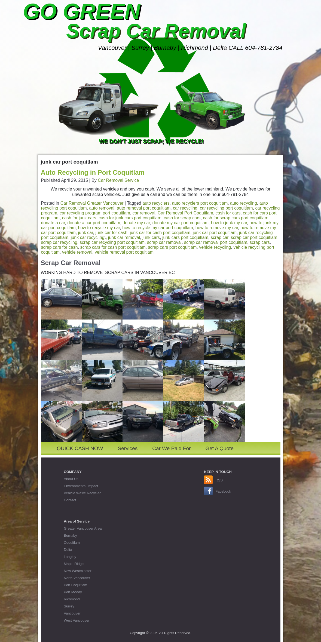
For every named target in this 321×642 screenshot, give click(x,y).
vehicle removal (77, 252)
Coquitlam (72, 542)
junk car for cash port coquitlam (160, 232)
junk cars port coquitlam (185, 237)
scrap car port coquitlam (254, 237)
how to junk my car (229, 222)
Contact (70, 500)
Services (127, 448)
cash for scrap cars (182, 218)
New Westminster (77, 571)
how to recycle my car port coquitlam (157, 227)
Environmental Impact (81, 486)
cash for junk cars (79, 218)
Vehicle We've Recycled (82, 493)
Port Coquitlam (75, 585)
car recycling (185, 208)
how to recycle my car (99, 227)
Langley (70, 557)
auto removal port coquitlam (143, 208)
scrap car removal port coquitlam (215, 242)
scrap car (219, 237)
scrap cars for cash (59, 247)
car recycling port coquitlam (226, 208)
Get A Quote (219, 448)
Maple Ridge (74, 564)
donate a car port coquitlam (93, 222)
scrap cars (260, 242)
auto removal (101, 208)
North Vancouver (77, 578)
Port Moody (73, 592)
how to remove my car (216, 227)
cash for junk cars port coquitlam (130, 218)
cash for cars (228, 213)
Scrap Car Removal (156, 31)
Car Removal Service (118, 180)
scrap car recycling (59, 242)
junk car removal (124, 237)
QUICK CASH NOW (80, 448)
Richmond (72, 599)
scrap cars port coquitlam (172, 247)
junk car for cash (111, 232)
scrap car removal (164, 242)
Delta (68, 550)
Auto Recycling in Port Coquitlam (93, 172)
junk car (85, 232)
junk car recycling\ (88, 237)
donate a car (53, 222)
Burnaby (70, 535)
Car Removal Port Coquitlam (185, 213)
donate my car (136, 222)
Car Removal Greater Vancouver (92, 203)
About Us (71, 479)
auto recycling (243, 203)
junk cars (151, 237)
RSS (219, 480)
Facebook (223, 491)
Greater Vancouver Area (83, 528)
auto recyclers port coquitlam (200, 203)
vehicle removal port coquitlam (124, 252)
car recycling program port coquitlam (95, 213)
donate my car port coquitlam (180, 222)
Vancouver (72, 613)
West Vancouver (76, 620)
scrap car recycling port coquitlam (112, 242)
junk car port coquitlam (215, 232)
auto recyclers (156, 203)
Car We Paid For (171, 448)
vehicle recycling (215, 247)
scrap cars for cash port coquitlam (113, 247)
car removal (144, 213)
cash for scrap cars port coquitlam (235, 218)
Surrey (69, 606)
